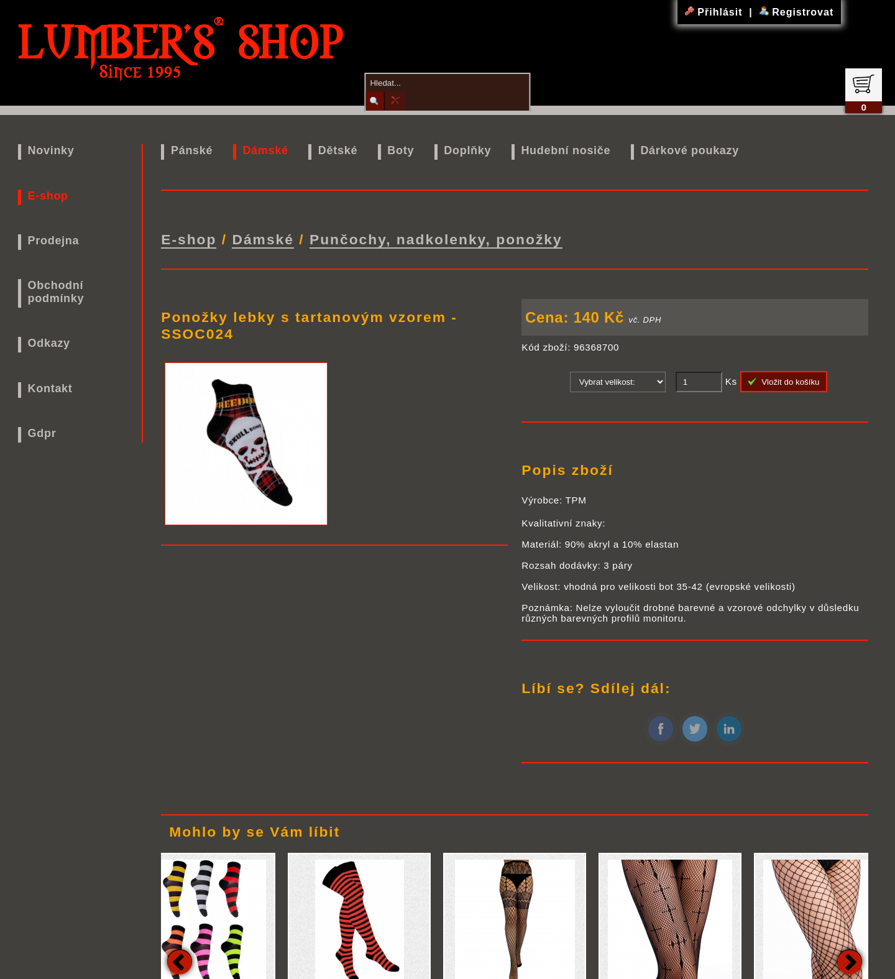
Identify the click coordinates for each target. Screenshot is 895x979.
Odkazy (49, 343)
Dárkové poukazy (689, 150)
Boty (400, 150)
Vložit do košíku (784, 380)
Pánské (192, 150)
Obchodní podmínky (56, 292)
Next (849, 960)
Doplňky (467, 150)
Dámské (265, 150)
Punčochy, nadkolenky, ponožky (436, 239)
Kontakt (50, 388)
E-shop (48, 196)
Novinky (51, 150)
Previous (179, 960)
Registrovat (796, 12)
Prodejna (54, 240)
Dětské (337, 150)
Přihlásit (715, 12)
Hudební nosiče (565, 150)
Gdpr (42, 433)
